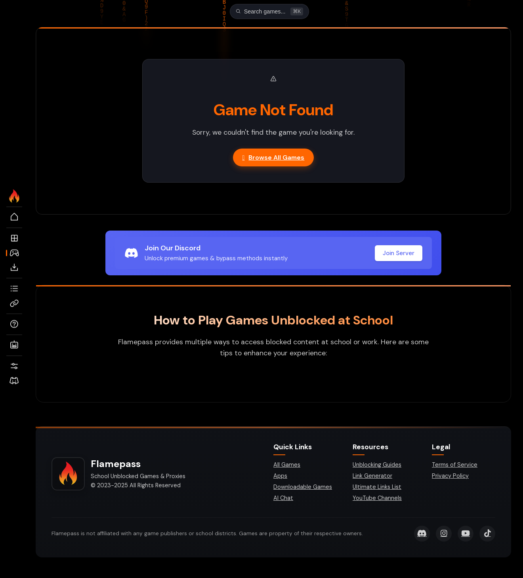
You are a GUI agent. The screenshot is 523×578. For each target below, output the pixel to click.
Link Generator (372, 476)
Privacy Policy (450, 476)
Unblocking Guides (377, 465)
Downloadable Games (302, 487)
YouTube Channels (377, 498)
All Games (286, 465)
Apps (280, 476)
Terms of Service (454, 465)
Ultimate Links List (377, 487)
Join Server (398, 254)
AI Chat (283, 498)
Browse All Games (273, 158)
